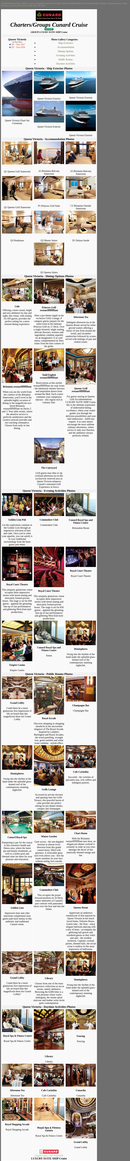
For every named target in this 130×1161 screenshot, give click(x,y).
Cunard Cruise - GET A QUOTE (49, 1155)
